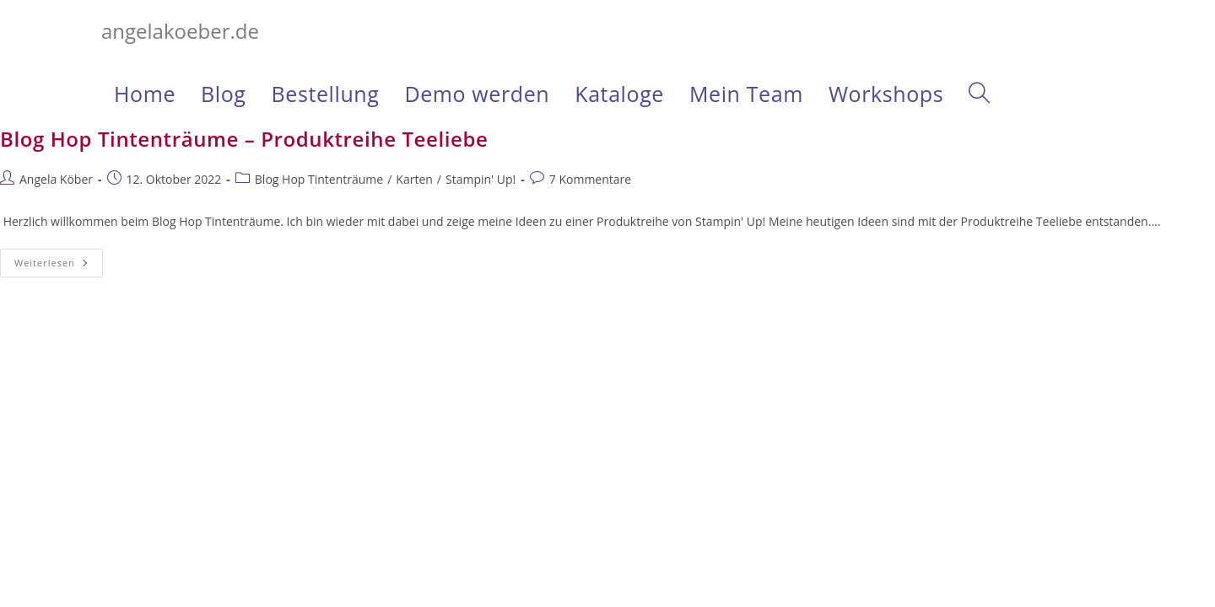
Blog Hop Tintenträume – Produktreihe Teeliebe (244, 139)
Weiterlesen (58, 266)
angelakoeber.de (180, 31)
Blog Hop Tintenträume (319, 179)
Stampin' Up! (481, 179)
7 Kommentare (590, 179)
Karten (414, 179)
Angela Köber (56, 179)
